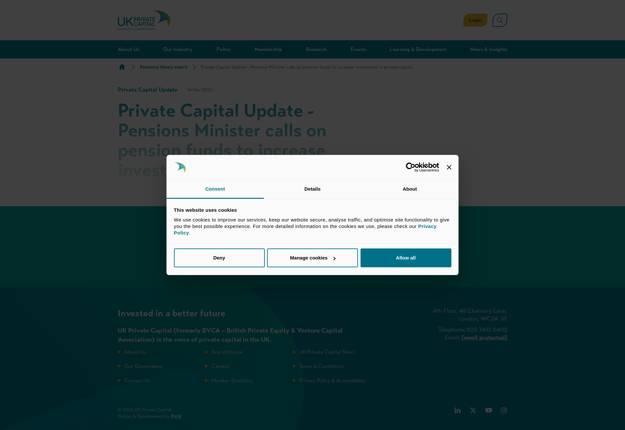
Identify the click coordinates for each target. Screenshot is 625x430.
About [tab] (410, 189)
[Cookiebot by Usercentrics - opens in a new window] (410, 167)
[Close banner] (449, 167)
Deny (219, 257)
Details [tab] (312, 189)
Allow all (406, 257)
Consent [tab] (215, 189)
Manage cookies (313, 257)
